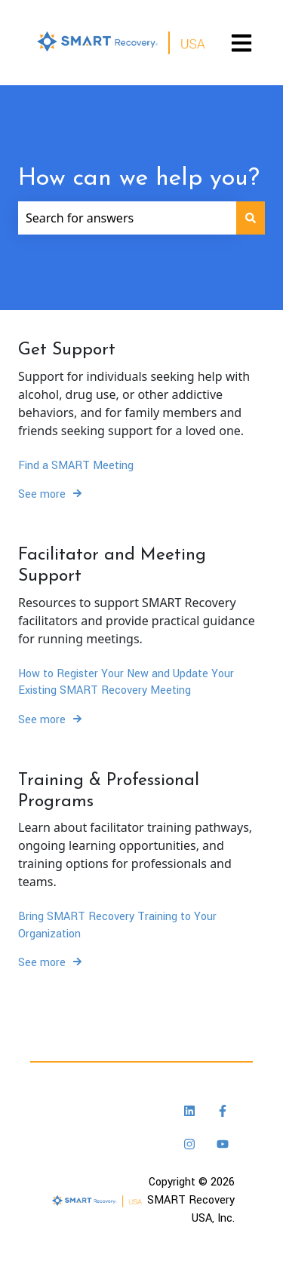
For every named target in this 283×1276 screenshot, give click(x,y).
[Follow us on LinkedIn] (189, 1111)
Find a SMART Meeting (76, 466)
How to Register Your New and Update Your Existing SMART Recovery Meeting (126, 682)
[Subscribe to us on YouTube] (223, 1144)
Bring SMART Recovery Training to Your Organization (117, 925)
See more (42, 494)
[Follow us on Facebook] (223, 1111)
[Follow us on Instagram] (189, 1144)
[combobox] (127, 218)
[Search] (250, 218)
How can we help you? (139, 179)
